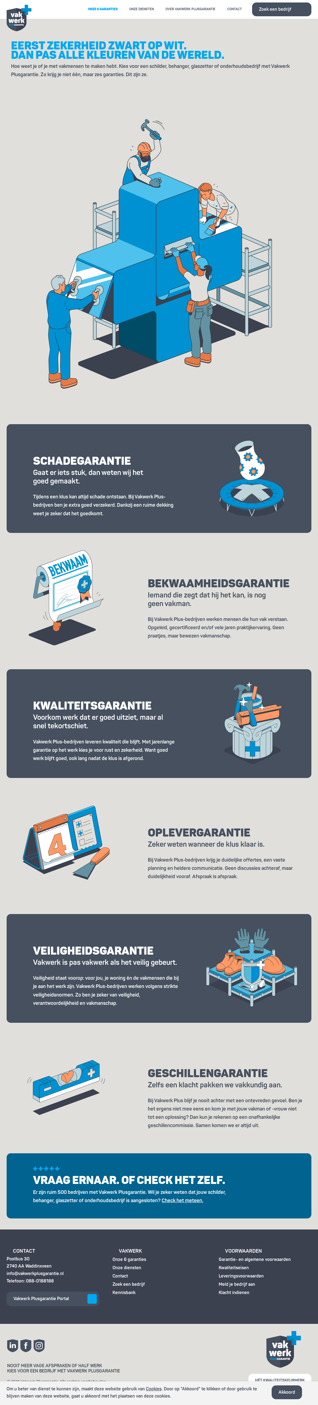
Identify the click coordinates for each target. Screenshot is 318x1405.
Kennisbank (124, 1292)
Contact (234, 9)
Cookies (154, 1389)
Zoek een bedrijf (275, 9)
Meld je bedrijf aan (237, 1284)
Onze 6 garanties (103, 9)
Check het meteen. (182, 1200)
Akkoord (287, 1392)
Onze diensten (141, 9)
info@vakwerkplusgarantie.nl (35, 1273)
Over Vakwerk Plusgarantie (190, 9)
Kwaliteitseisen (234, 1268)
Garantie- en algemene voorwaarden (255, 1259)
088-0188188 (40, 1281)
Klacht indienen (234, 1292)
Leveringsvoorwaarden (241, 1276)
